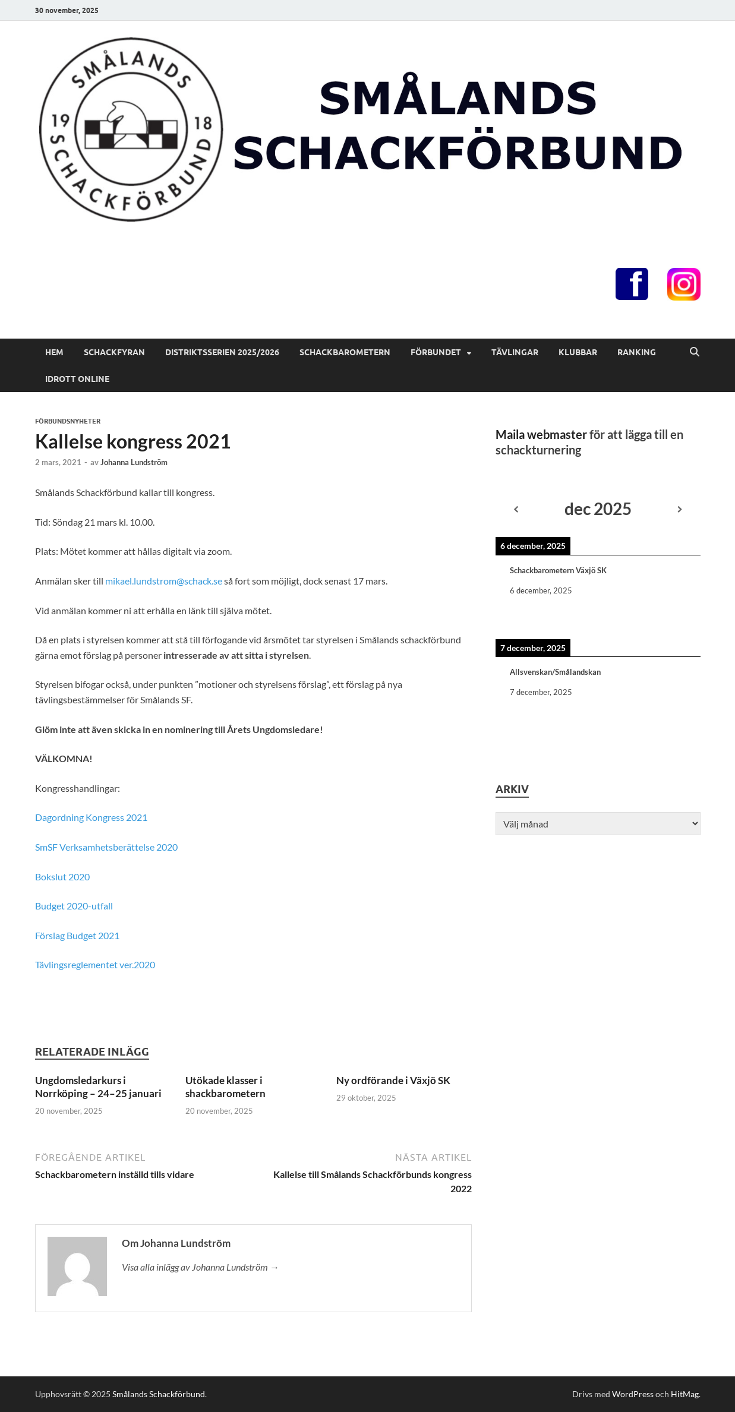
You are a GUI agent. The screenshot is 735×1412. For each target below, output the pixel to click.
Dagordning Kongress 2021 (91, 817)
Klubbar (578, 352)
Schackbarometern (344, 352)
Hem (54, 352)
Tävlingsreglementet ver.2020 (95, 964)
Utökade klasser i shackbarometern (225, 1087)
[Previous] (516, 509)
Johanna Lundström (134, 462)
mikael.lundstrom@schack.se (163, 580)
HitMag (685, 1394)
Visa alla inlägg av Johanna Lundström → (200, 1266)
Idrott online (77, 379)
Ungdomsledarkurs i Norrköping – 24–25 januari (98, 1087)
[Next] (680, 509)
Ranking (636, 352)
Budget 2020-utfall (74, 905)
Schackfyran (114, 352)
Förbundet (436, 352)
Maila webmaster (541, 434)
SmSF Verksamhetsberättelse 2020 (106, 846)
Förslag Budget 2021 (77, 935)
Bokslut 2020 (62, 876)
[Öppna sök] (695, 352)
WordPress (633, 1394)
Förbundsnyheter (67, 421)
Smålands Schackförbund (158, 1394)
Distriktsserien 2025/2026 (222, 352)
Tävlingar (514, 352)
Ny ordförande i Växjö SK (393, 1080)
